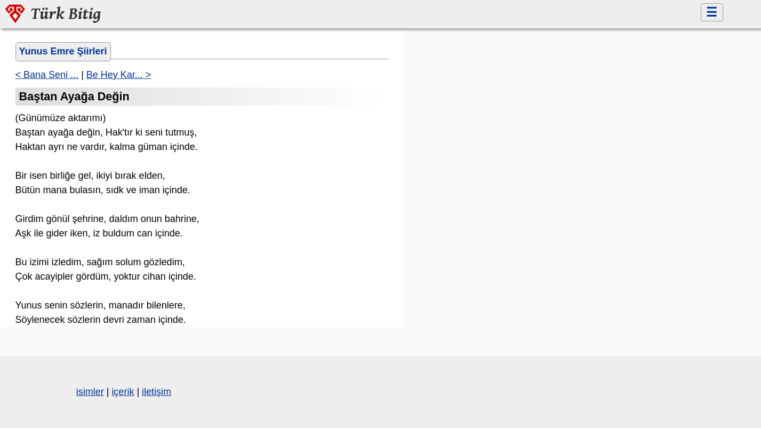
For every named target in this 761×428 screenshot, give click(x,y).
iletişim (156, 391)
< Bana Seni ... (47, 74)
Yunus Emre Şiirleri (63, 51)
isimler (90, 391)
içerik (122, 391)
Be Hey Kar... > (118, 74)
